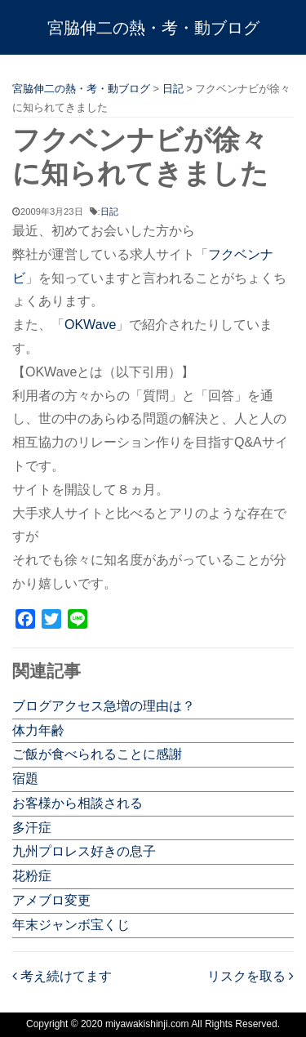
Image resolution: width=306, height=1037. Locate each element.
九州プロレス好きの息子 (84, 851)
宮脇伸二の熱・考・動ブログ (153, 28)
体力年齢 (38, 730)
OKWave (90, 325)
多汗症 (31, 827)
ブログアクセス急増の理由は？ (103, 706)
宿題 (25, 779)
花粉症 (31, 876)
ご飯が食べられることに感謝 (97, 754)
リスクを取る (250, 976)
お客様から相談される (77, 803)
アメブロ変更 (51, 900)
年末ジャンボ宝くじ (71, 925)
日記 (109, 211)
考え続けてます (62, 976)
